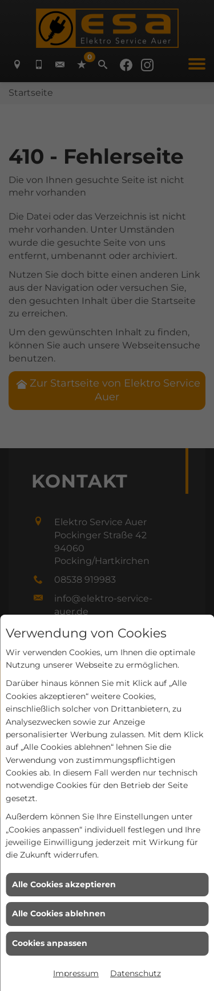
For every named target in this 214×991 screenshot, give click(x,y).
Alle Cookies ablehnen (59, 913)
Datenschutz (135, 973)
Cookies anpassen (49, 943)
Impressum (76, 973)
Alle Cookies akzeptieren (64, 884)
